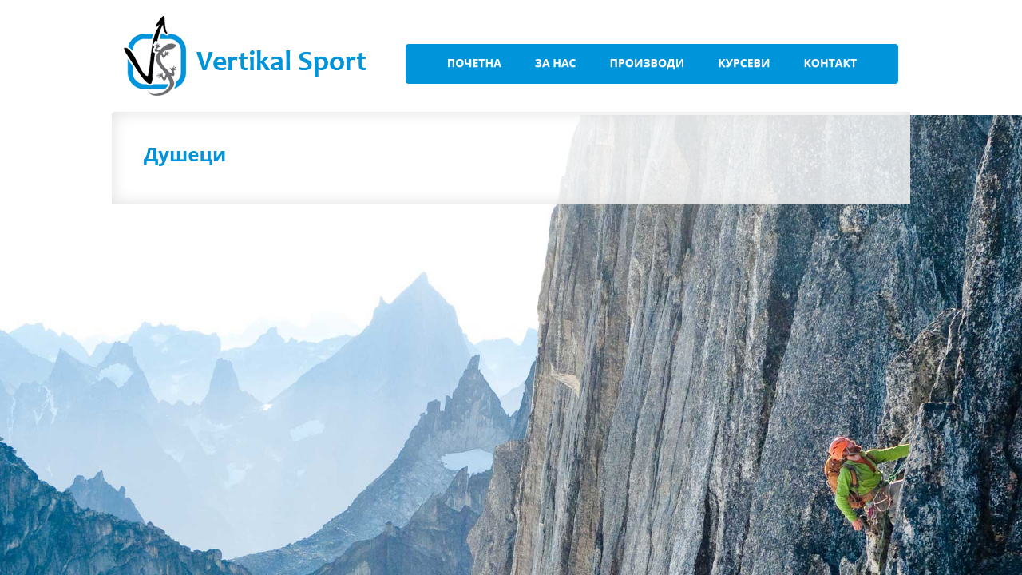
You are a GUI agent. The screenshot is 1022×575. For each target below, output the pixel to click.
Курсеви (744, 62)
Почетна (474, 62)
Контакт (830, 62)
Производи (647, 62)
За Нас (555, 62)
